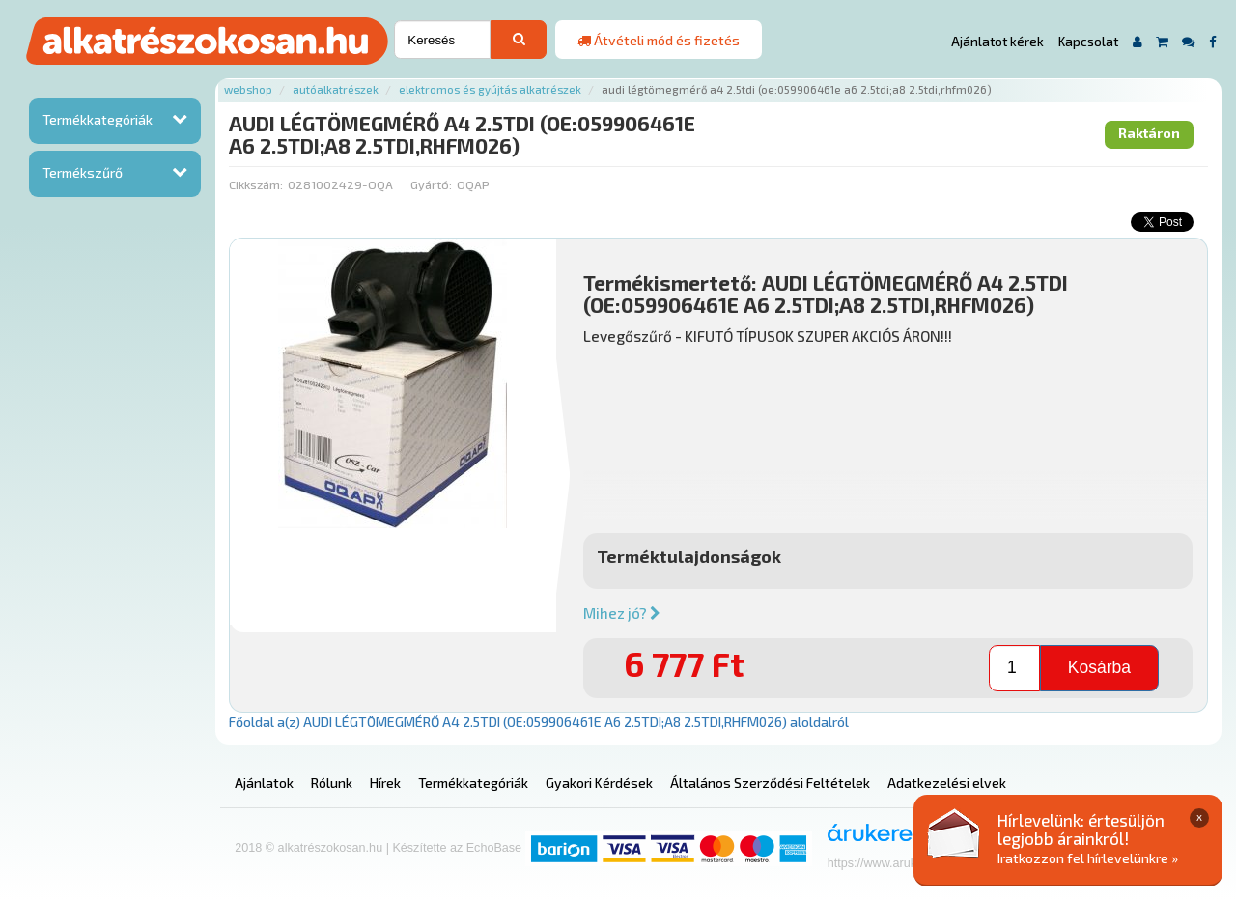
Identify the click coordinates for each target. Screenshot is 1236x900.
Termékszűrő (82, 172)
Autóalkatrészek (336, 89)
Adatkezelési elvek (946, 782)
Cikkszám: (256, 184)
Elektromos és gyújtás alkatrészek (490, 89)
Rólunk (331, 782)
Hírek (385, 782)
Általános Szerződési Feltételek (770, 782)
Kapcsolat (1088, 41)
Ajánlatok (264, 782)
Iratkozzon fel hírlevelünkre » (1087, 858)
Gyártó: (431, 184)
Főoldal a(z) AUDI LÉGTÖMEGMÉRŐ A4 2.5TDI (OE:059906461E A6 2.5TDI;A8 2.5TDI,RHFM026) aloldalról (539, 722)
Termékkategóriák (97, 119)
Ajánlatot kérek (997, 41)
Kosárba (1099, 667)
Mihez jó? (621, 613)
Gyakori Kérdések (599, 782)
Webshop (248, 89)
